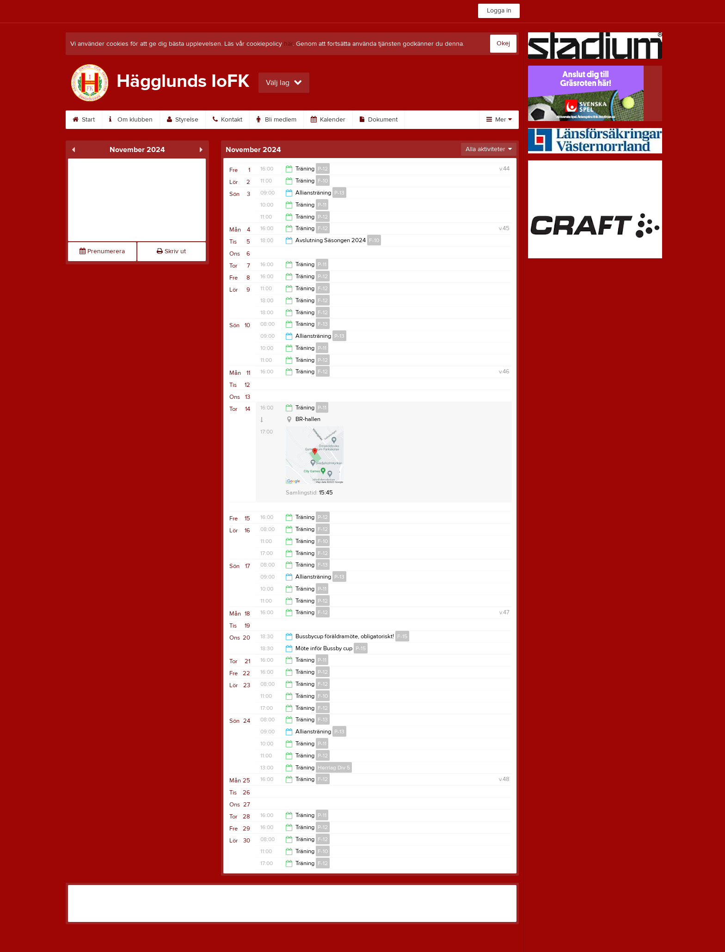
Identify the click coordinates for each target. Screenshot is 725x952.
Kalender (328, 120)
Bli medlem (276, 120)
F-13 (323, 324)
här (288, 44)
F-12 (323, 228)
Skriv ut (171, 251)
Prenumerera (102, 251)
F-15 (402, 636)
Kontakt (227, 120)
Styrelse (182, 120)
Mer (499, 120)
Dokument (379, 120)
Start (84, 120)
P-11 (322, 204)
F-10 (323, 180)
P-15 (361, 648)
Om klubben (131, 120)
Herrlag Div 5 (334, 767)
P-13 (339, 192)
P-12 (323, 168)
